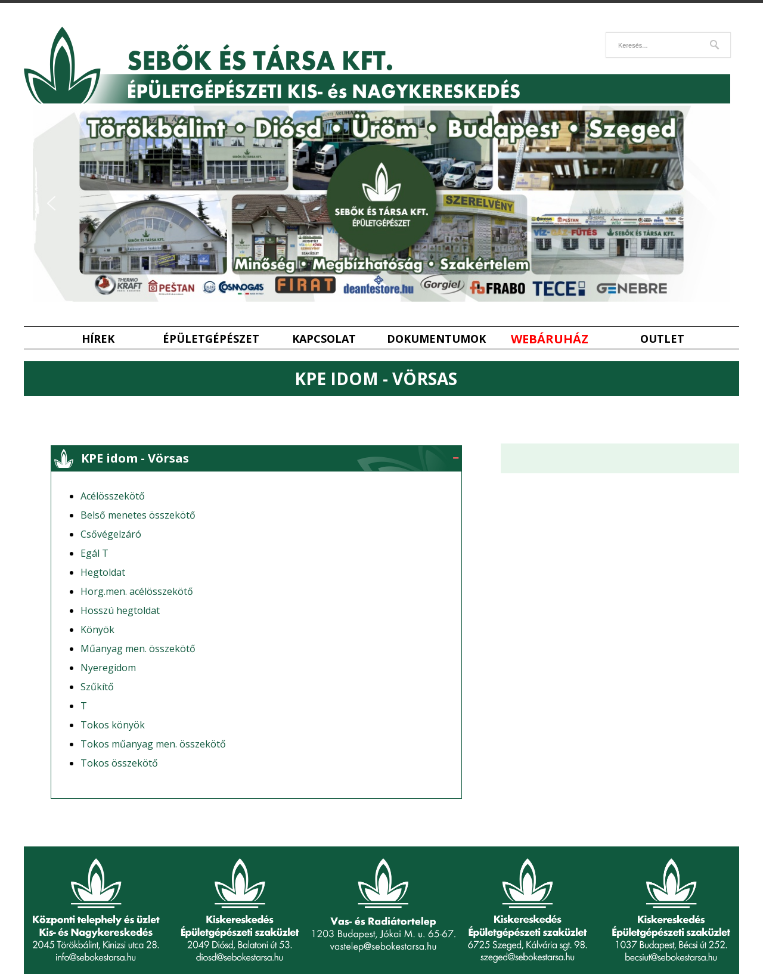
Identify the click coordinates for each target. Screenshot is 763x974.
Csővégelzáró (110, 534)
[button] (51, 203)
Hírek (98, 339)
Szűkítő (97, 686)
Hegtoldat (102, 572)
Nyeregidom (108, 667)
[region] (381, 203)
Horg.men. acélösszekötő (136, 591)
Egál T (94, 553)
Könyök (97, 629)
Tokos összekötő (119, 763)
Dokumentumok (436, 339)
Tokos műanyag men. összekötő (153, 743)
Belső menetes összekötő (138, 515)
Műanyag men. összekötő (138, 648)
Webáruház (549, 339)
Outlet (662, 339)
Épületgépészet (211, 339)
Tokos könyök (112, 724)
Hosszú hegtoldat (120, 610)
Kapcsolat (324, 339)
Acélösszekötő (112, 495)
